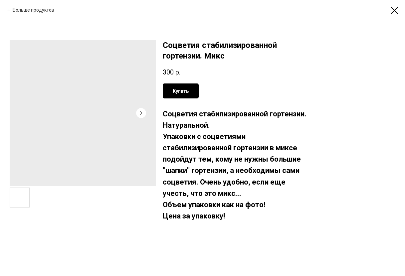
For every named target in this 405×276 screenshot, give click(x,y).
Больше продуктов (33, 10)
